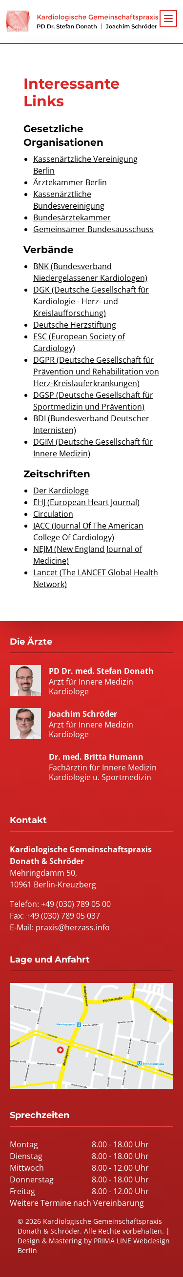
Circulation (53, 514)
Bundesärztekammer (72, 217)
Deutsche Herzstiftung (74, 324)
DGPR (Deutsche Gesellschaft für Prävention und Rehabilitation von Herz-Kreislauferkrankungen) (96, 371)
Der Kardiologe (61, 490)
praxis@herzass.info (73, 927)
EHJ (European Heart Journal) (86, 502)
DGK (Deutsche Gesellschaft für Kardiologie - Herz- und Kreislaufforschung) (91, 301)
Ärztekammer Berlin (70, 182)
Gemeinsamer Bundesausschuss (93, 229)
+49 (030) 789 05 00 (76, 904)
